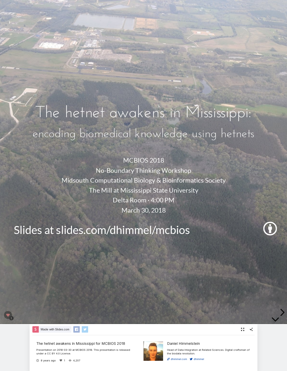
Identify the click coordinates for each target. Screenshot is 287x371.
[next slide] (281, 312)
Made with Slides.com (55, 329)
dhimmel (197, 359)
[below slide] (275, 320)
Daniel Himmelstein (183, 343)
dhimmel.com (177, 359)
